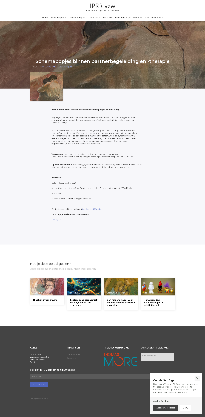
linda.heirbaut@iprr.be (92, 209)
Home (45, 18)
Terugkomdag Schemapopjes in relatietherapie (153, 302)
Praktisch (108, 18)
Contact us (72, 358)
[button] (58, 17)
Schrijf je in (56, 219)
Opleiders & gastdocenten (128, 18)
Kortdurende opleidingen (56, 66)
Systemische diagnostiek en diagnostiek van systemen (84, 302)
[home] (102, 7)
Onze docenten (74, 354)
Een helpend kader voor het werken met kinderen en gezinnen (121, 302)
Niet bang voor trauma (45, 300)
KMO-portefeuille (154, 18)
